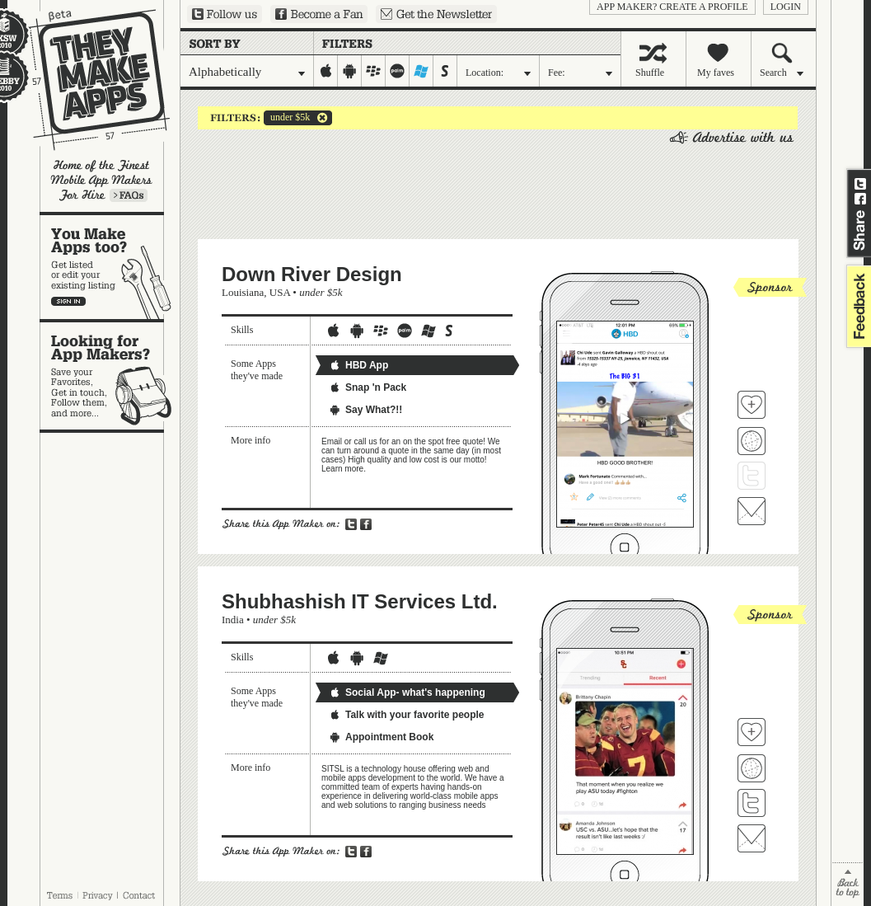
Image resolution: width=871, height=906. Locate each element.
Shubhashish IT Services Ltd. (360, 601)
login (785, 6)
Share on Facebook (860, 198)
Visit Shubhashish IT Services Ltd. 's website (752, 768)
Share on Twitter (860, 184)
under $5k (287, 117)
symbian (445, 71)
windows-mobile (421, 71)
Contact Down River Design (752, 511)
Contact (140, 895)
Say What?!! (365, 410)
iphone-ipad (326, 71)
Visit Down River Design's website (752, 441)
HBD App (358, 365)
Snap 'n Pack (367, 387)
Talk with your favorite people (406, 715)
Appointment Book (381, 737)
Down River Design (312, 274)
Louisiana (243, 292)
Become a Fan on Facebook (319, 14)
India (233, 619)
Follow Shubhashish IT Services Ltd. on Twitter (752, 803)
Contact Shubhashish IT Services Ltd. (752, 838)
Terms (59, 895)
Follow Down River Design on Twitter (752, 476)
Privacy (97, 895)
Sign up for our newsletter (436, 14)
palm (398, 71)
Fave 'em (752, 405)
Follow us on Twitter (224, 14)
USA (279, 292)
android (350, 71)
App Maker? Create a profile (672, 6)
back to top (847, 884)
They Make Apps (88, 79)
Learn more (129, 195)
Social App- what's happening (407, 692)
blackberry (374, 71)
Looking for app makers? (110, 376)
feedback (857, 306)
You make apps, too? (110, 267)
